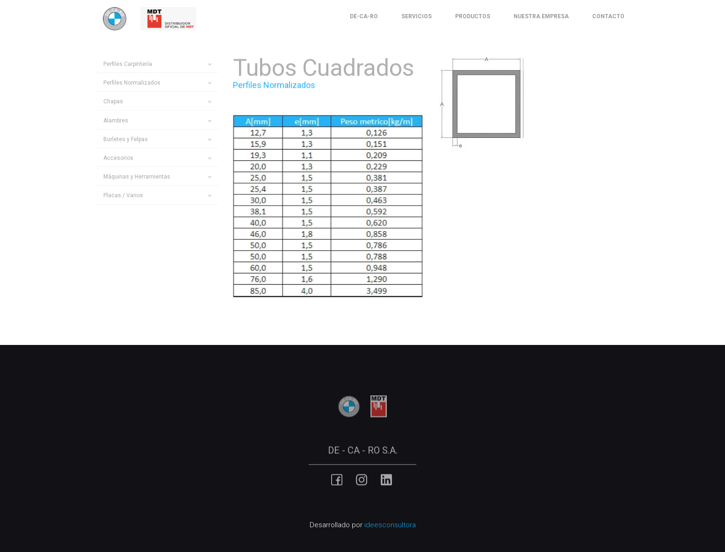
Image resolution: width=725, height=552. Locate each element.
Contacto (608, 16)
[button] (157, 64)
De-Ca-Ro (364, 16)
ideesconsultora (390, 525)
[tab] (157, 64)
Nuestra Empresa (541, 16)
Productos (472, 16)
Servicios (416, 16)
